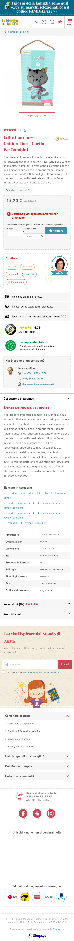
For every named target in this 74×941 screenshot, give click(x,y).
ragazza (12, 266)
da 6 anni (13, 274)
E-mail (11, 228)
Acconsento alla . (32, 672)
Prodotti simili (36, 614)
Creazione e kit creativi (36, 493)
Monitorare (55, 231)
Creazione (13, 493)
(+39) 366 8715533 (32, 378)
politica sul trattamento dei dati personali (40, 672)
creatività (29, 274)
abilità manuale (16, 281)
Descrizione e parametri (36, 399)
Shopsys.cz (58, 929)
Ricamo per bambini (18, 31)
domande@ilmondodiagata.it (38, 384)
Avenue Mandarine (35, 522)
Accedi (65, 664)
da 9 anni (27, 266)
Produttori (13, 522)
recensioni (30, 331)
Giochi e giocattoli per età (21, 503)
